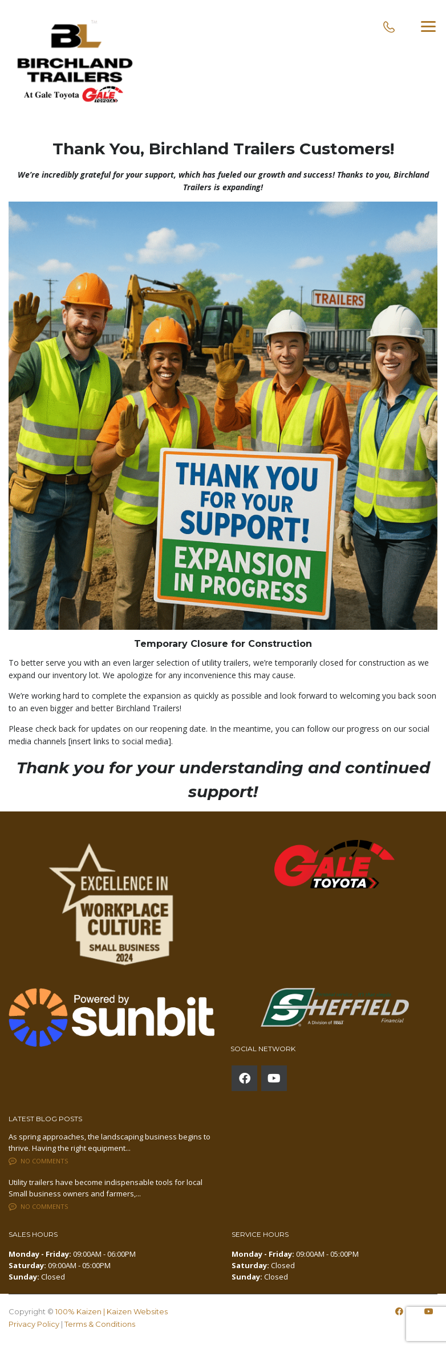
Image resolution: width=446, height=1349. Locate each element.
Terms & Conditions (99, 1324)
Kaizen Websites (137, 1311)
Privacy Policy (34, 1324)
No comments (38, 1161)
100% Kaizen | (81, 1311)
